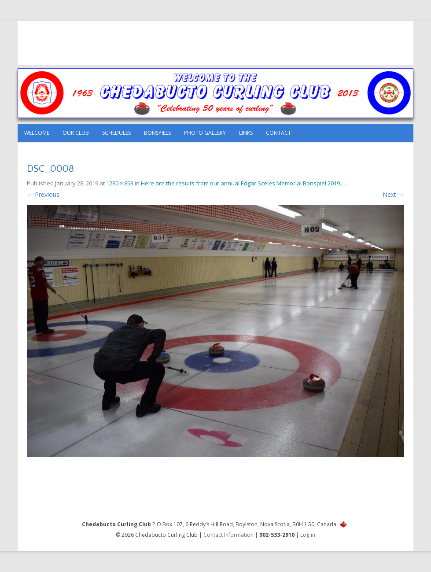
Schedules (116, 133)
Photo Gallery (205, 133)
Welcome (36, 133)
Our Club (76, 133)
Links (246, 133)
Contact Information (228, 535)
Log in (307, 535)
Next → (393, 194)
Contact (278, 133)
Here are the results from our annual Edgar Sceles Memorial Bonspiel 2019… (243, 183)
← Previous (43, 194)
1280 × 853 (119, 183)
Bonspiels (157, 133)
